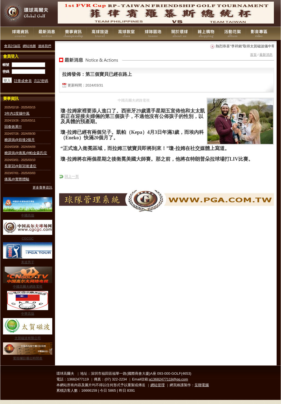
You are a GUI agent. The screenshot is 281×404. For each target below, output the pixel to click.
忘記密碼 (41, 81)
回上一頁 (72, 176)
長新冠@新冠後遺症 (20, 166)
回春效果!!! (13, 127)
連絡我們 (44, 46)
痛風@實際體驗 (16, 179)
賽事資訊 (73, 33)
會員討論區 (12, 46)
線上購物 (206, 33)
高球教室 (126, 33)
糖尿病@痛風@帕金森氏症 (25, 153)
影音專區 (259, 33)
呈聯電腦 (202, 385)
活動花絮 (232, 33)
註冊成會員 (23, 81)
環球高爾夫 (27, 13)
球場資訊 (20, 33)
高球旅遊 (100, 33)
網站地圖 (29, 46)
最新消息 (47, 33)
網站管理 (157, 385)
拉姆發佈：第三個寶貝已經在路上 (97, 74)
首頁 (253, 54)
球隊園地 (153, 33)
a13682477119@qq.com (168, 379)
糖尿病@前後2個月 (19, 140)
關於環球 (179, 33)
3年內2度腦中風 (17, 113)
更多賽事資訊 (42, 187)
